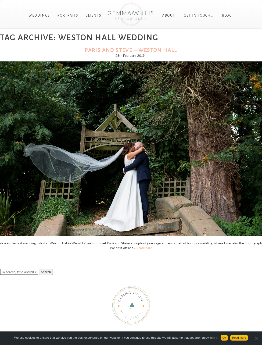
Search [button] (46, 272)
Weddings (39, 15)
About (168, 15)
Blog (227, 15)
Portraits (67, 15)
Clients (93, 15)
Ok (224, 337)
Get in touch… (198, 15)
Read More (144, 248)
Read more (239, 337)
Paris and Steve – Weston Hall (131, 50)
